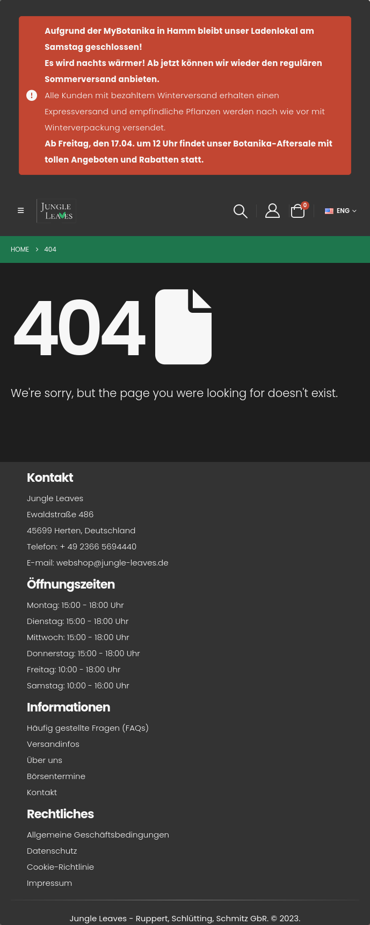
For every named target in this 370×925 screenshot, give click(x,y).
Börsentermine (56, 776)
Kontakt (42, 792)
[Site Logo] (56, 211)
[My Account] (272, 211)
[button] (21, 211)
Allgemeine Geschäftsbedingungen (98, 834)
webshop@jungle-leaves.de (112, 562)
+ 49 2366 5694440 (98, 546)
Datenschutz (52, 850)
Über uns (44, 760)
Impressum (49, 883)
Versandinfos (53, 744)
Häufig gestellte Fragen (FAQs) (88, 727)
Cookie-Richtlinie (60, 866)
